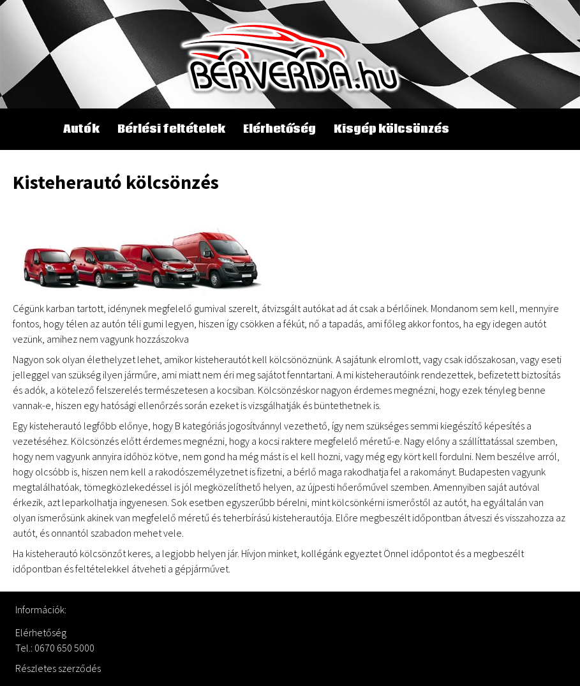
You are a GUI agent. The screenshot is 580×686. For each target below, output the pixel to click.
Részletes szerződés (58, 668)
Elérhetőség (279, 129)
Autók (81, 129)
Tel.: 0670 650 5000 (54, 647)
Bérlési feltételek (171, 129)
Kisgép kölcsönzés (391, 129)
